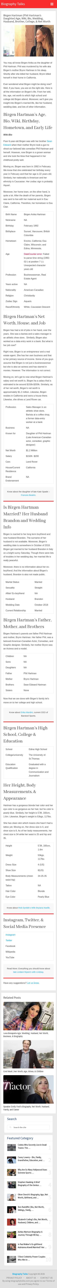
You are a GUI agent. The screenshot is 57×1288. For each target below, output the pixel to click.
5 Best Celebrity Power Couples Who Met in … (31, 1258)
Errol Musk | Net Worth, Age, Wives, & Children (23, 1071)
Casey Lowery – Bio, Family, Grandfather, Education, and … (31, 1159)
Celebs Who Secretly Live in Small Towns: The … (32, 1146)
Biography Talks (13, 4)
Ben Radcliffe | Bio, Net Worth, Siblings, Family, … (31, 1208)
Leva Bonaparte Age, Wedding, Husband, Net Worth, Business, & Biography (25, 1035)
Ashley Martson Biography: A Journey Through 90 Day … (30, 1233)
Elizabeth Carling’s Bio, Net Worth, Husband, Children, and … (33, 1221)
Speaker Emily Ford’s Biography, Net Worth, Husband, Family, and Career (26, 1108)
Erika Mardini (27, 712)
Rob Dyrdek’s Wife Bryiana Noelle (34, 908)
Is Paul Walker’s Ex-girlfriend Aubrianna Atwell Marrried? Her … (32, 1246)
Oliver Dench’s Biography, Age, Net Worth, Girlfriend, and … (33, 1196)
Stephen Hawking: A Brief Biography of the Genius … (29, 1183)
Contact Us (46, 1277)
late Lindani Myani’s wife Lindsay (28, 972)
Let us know (32, 983)
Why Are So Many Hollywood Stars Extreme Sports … (32, 1171)
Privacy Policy (14, 1277)
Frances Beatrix (28, 495)
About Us (31, 1277)
